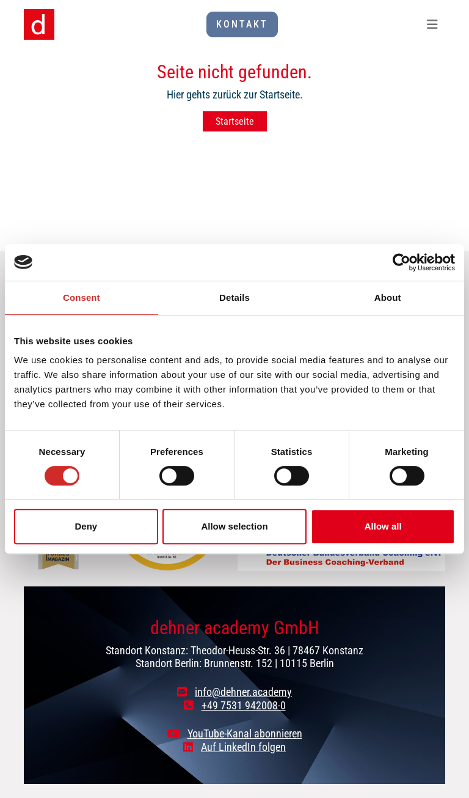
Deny (86, 526)
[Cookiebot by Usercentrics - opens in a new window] (401, 262)
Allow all (383, 526)
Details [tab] (234, 297)
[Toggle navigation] (432, 24)
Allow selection (234, 526)
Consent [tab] (81, 297)
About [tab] (387, 297)
